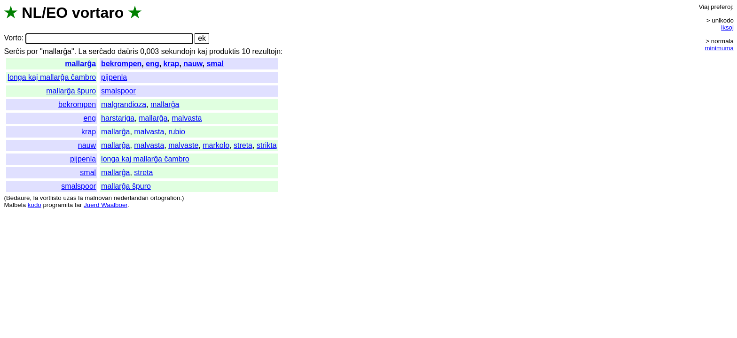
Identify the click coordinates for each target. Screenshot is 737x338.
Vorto (12, 38)
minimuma (719, 48)
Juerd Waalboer (105, 204)
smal (214, 64)
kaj (202, 51)
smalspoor (118, 91)
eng (152, 64)
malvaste (183, 145)
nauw (192, 64)
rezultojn (266, 51)
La (82, 51)
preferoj (721, 6)
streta (243, 145)
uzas (69, 197)
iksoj (727, 27)
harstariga (117, 118)
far (78, 204)
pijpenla (114, 77)
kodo (34, 204)
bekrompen (121, 64)
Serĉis (14, 51)
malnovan (98, 197)
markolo (216, 145)
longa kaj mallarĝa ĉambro (52, 77)
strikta (267, 145)
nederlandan (131, 197)
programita (58, 204)
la (35, 197)
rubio (176, 132)
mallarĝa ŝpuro (71, 91)
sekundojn (178, 51)
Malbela (15, 204)
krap (172, 64)
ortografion (165, 197)
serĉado (102, 51)
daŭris (128, 51)
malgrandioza (123, 104)
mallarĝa (80, 64)
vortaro (98, 12)
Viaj (703, 6)
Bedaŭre (18, 197)
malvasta (187, 118)
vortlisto (51, 197)
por (32, 51)
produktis (224, 51)
